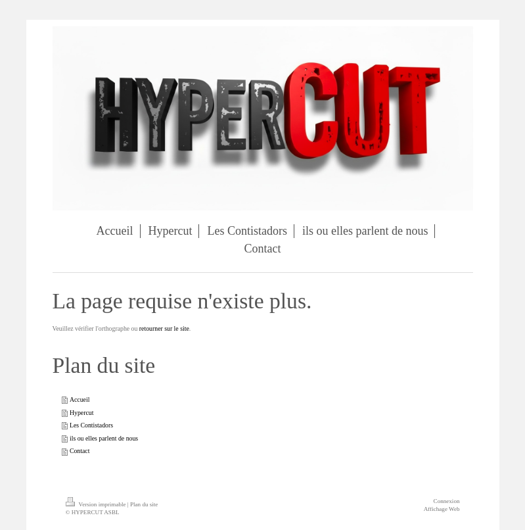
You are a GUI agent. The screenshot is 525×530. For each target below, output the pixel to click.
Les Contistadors (91, 425)
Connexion (447, 501)
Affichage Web (442, 509)
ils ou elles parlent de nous (104, 438)
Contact (79, 450)
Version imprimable (96, 504)
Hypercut (81, 412)
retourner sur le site (164, 328)
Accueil (79, 399)
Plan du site (144, 504)
